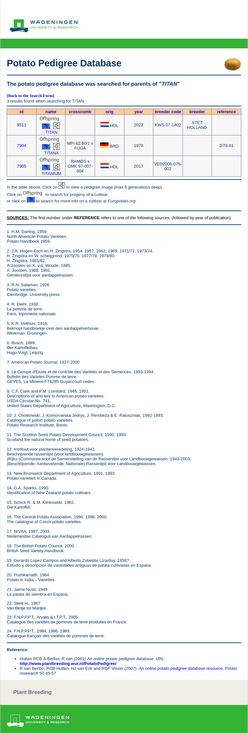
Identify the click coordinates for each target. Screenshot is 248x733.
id (22, 111)
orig (109, 111)
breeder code (168, 111)
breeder (197, 111)
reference (226, 111)
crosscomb (80, 111)
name (50, 111)
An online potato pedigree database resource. (181, 668)
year (138, 111)
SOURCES (17, 217)
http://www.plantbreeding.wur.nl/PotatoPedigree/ (68, 663)
